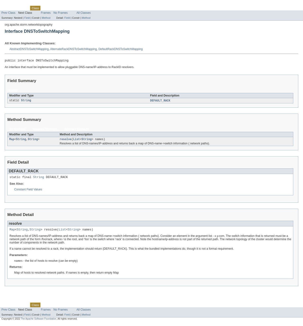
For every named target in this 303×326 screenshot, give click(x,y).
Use (45, 8)
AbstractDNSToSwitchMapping (29, 49)
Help (90, 8)
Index (81, 8)
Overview (7, 8)
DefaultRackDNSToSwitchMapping (120, 49)
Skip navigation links (13, 4)
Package (21, 8)
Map (11, 140)
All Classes (83, 12)
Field (27, 17)
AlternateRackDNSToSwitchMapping (73, 49)
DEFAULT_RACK (160, 101)
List (76, 140)
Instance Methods (45, 130)
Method (46, 17)
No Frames (60, 12)
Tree (54, 8)
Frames (46, 12)
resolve (65, 140)
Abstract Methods (77, 130)
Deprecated (67, 8)
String (26, 101)
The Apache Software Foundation (38, 322)
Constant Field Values (28, 191)
